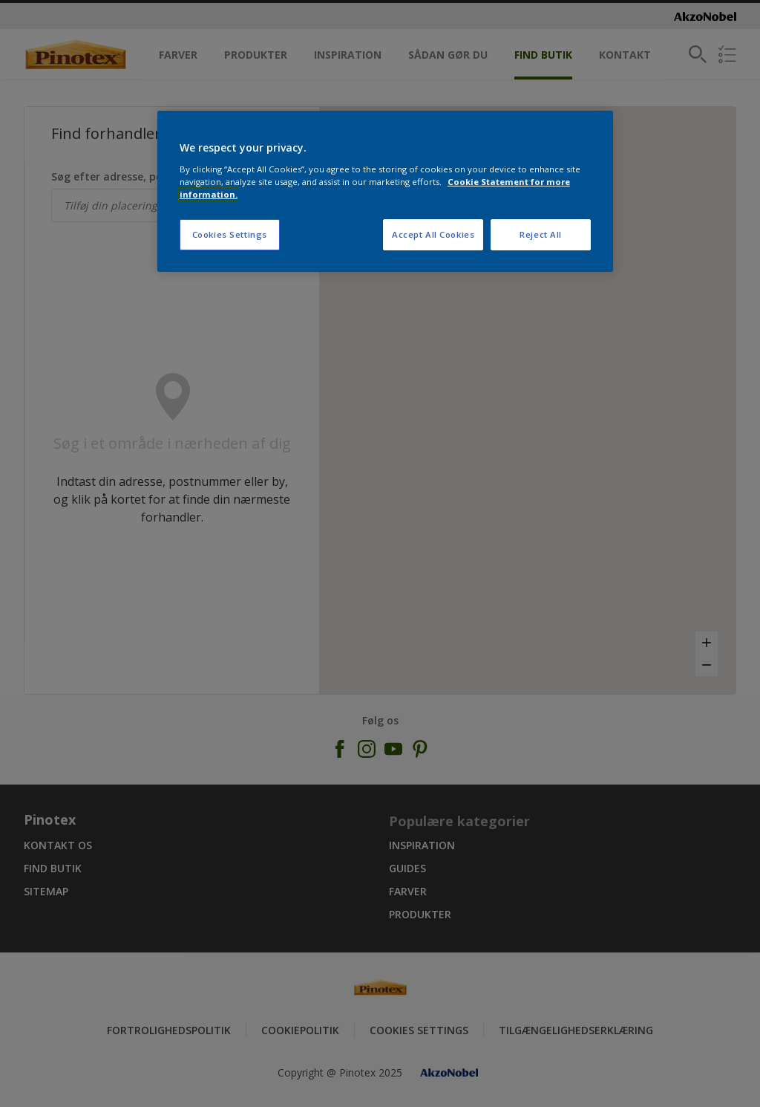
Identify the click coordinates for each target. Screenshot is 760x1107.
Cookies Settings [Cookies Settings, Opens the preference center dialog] (229, 234)
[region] (385, 191)
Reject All (541, 234)
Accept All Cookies (433, 234)
